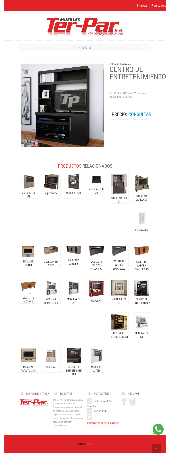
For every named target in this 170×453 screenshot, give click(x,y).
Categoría (114, 64)
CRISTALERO (141, 229)
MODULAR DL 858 (28, 194)
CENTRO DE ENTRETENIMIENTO (141, 301)
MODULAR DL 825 (141, 335)
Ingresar (142, 5)
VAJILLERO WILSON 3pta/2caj (119, 265)
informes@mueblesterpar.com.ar (103, 423)
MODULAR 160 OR (119, 301)
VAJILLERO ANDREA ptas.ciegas (142, 265)
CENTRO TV (51, 193)
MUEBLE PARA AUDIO (51, 263)
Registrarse (158, 5)
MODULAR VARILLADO (142, 198)
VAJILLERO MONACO (28, 299)
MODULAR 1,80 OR (96, 191)
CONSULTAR (139, 114)
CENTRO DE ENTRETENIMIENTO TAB (73, 371)
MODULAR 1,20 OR (119, 200)
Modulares (125, 64)
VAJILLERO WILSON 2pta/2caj (96, 265)
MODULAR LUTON (96, 369)
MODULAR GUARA (28, 263)
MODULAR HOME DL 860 (51, 301)
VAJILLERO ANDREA (73, 262)
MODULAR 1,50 (73, 192)
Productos (85, 47)
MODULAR (96, 300)
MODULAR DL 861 (74, 301)
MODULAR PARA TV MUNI (28, 369)
